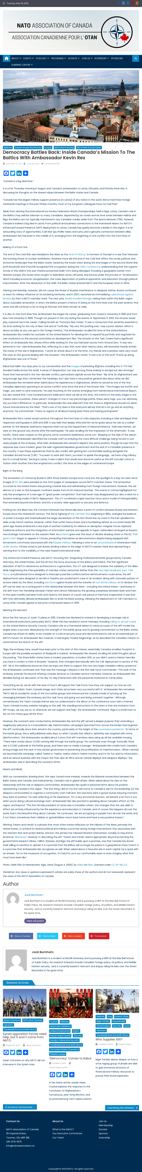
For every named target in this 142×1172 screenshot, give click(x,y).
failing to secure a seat (123, 621)
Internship (100, 58)
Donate (72, 58)
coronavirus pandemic (111, 729)
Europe (48, 147)
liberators (20, 837)
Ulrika (80, 864)
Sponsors (117, 58)
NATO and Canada (64, 147)
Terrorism (8, 1025)
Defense (8, 147)
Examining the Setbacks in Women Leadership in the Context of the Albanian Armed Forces (123, 1107)
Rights (76, 1031)
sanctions (50, 582)
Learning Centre (20, 64)
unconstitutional (107, 542)
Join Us (86, 58)
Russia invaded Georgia (78, 298)
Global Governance (60, 1031)
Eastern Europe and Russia (28, 147)
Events (27, 58)
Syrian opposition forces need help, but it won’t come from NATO (24, 1037)
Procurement (119, 1021)
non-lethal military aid (107, 582)
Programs (57, 58)
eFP (61, 498)
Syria (126, 1026)
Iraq (110, 1016)
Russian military (62, 542)
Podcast (41, 58)
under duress (10, 546)
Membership (106, 1125)
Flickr (90, 864)
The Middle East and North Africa (20, 1029)
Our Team (58, 1137)
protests (64, 534)
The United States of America (64, 1049)
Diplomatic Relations (60, 1026)
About (15, 58)
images (75, 366)
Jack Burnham (33, 163)
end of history (77, 254)
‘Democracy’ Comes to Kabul (70, 1058)
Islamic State (121, 1016)
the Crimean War (80, 514)
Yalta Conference (90, 266)
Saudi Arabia (103, 1026)
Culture (53, 1021)
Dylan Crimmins (12, 1020)
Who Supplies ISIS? (109, 1039)
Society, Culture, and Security (64, 1040)
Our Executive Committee (67, 1133)
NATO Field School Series (89, 147)
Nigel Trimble (103, 1021)
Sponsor (103, 1133)
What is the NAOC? (63, 1129)
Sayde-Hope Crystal (60, 1035)
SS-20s (19, 482)
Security (78, 1035)
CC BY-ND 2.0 (119, 864)
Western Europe (57, 1054)
